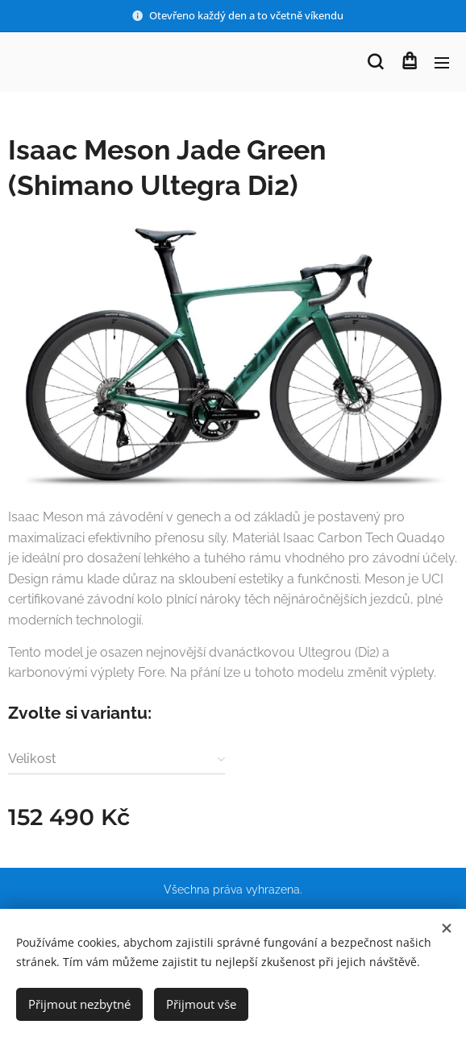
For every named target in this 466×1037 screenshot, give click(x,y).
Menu (442, 63)
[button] (375, 62)
